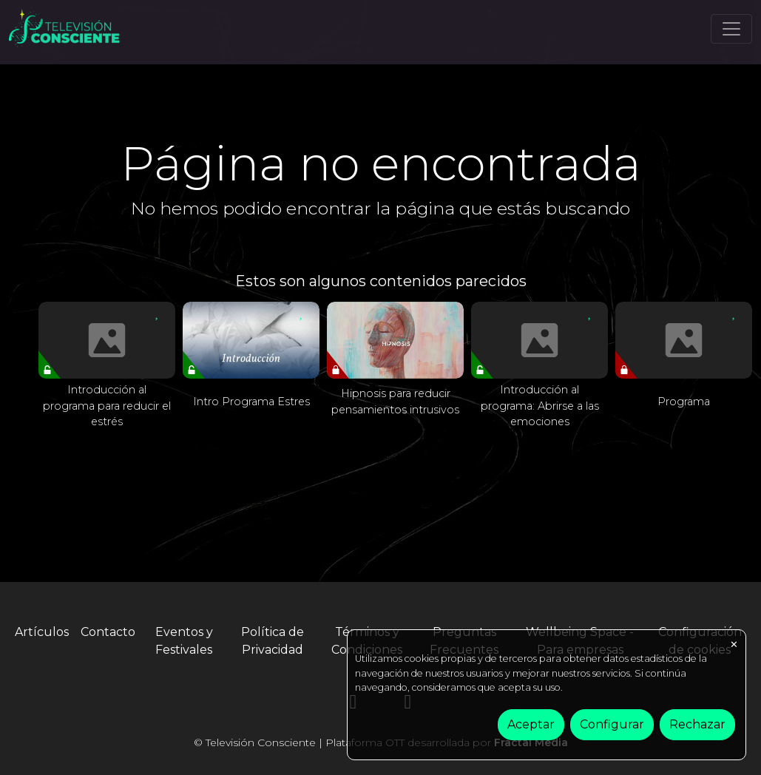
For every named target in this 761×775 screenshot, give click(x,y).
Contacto (108, 632)
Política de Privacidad (272, 641)
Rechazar (697, 724)
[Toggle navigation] (731, 29)
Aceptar (531, 724)
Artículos (42, 632)
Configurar (612, 724)
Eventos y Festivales (184, 641)
